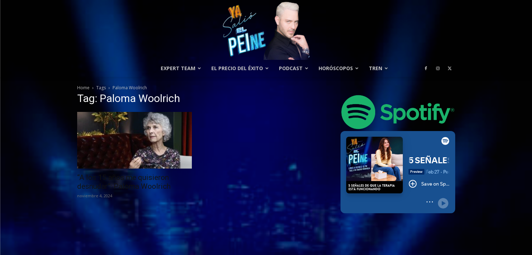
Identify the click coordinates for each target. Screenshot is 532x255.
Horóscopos (339, 68)
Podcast (293, 68)
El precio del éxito (240, 68)
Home (83, 88)
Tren (378, 68)
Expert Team (181, 68)
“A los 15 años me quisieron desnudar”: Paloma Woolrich (124, 182)
